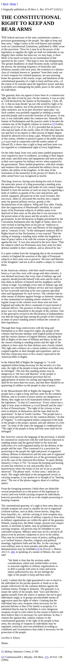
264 (13, 552)
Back (5, 4)
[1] (53, 124)
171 (47, 657)
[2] (38, 549)
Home (13, 4)
